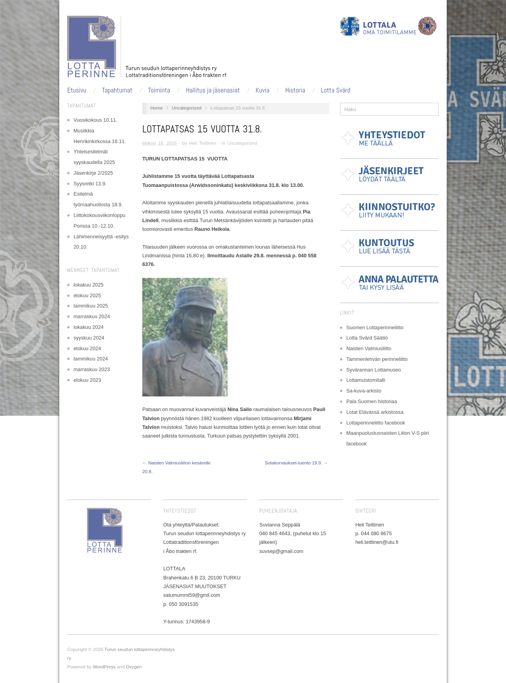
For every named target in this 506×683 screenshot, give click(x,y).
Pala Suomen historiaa (371, 401)
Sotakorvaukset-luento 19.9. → (296, 462)
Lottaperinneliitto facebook (375, 423)
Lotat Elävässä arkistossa (375, 412)
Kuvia (263, 90)
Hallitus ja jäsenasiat (213, 90)
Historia (295, 90)
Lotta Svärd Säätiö (367, 338)
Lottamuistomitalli (365, 380)
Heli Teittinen (202, 142)
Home (157, 107)
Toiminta (159, 90)
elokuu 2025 (87, 295)
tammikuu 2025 (91, 306)
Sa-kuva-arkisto (363, 391)
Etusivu (76, 90)
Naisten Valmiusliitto (368, 348)
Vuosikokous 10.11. (95, 120)
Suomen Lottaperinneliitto (375, 327)
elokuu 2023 (87, 380)
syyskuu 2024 (89, 338)
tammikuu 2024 (91, 359)
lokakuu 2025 (89, 285)
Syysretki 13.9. (90, 184)
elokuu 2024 (87, 348)
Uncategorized (186, 107)
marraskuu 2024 (92, 316)
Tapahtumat (117, 90)
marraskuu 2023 (92, 369)
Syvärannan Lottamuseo (373, 370)
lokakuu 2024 (89, 327)
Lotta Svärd (335, 90)
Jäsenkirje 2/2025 (93, 173)
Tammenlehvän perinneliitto (377, 359)
